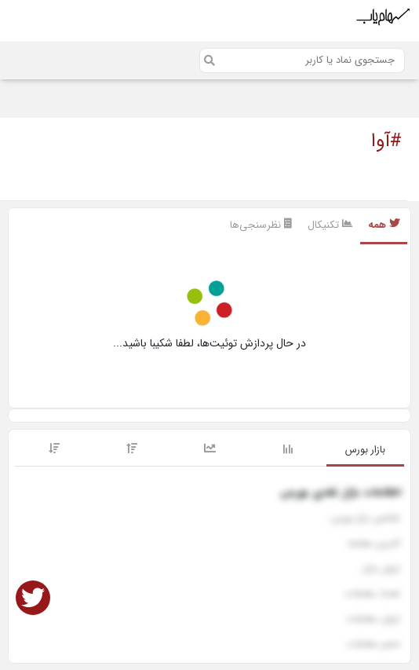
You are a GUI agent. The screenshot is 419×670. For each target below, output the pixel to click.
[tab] (365, 451)
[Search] (302, 60)
